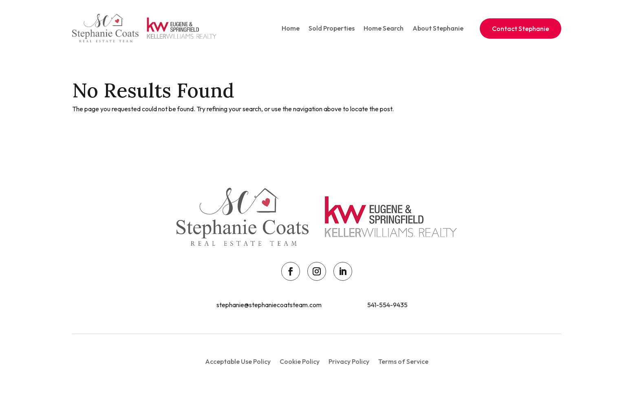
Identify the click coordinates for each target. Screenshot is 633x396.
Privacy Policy (349, 362)
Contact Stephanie (520, 28)
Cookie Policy (300, 362)
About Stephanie (437, 28)
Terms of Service (403, 362)
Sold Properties (332, 28)
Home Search (384, 28)
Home (291, 28)
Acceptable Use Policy (238, 362)
